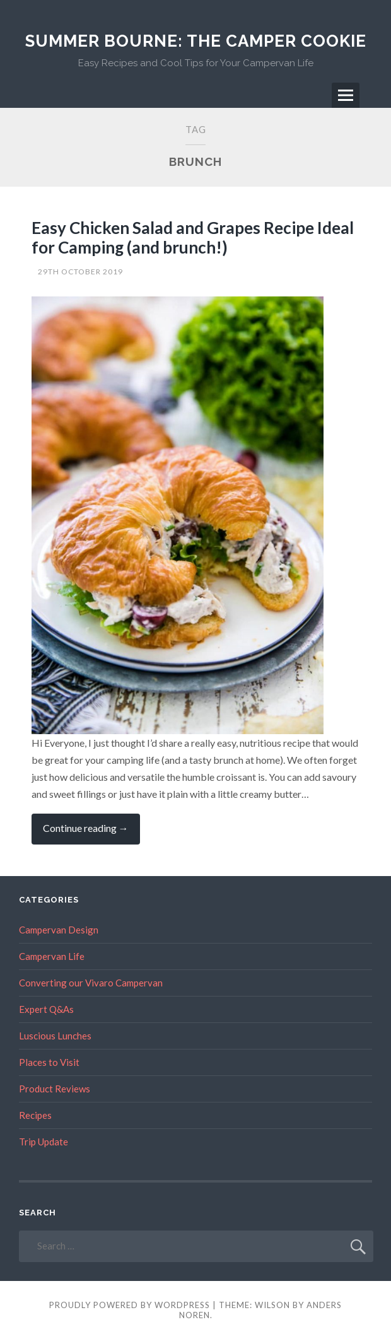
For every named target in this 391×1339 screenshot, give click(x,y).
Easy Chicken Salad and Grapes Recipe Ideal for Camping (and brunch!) (193, 237)
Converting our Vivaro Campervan (91, 982)
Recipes (35, 1115)
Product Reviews (54, 1088)
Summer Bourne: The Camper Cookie (195, 41)
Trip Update (43, 1141)
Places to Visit (49, 1062)
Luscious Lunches (55, 1035)
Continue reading (91, 833)
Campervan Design (58, 929)
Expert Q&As (46, 1009)
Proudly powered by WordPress (129, 1305)
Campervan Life (52, 956)
